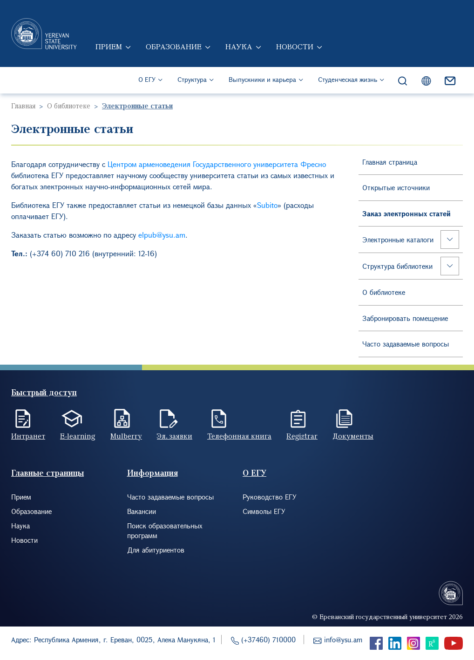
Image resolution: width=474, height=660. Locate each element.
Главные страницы (47, 472)
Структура (192, 79)
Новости (294, 46)
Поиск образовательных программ (165, 530)
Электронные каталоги (397, 239)
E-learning (77, 436)
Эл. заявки (174, 436)
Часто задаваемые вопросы (405, 343)
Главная (23, 105)
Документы (352, 436)
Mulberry (126, 436)
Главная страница (389, 162)
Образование (174, 46)
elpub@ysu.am (161, 235)
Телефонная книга (239, 436)
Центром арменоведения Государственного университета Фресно (217, 164)
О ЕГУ (147, 79)
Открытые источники (396, 187)
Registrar (302, 436)
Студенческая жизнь (347, 79)
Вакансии (141, 511)
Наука (238, 46)
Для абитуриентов (155, 549)
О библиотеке (68, 105)
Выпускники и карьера (262, 79)
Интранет (28, 436)
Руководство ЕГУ (270, 496)
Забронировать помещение (405, 318)
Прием (108, 46)
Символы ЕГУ (264, 511)
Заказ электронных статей (406, 213)
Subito (267, 205)
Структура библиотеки (397, 266)
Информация (152, 472)
